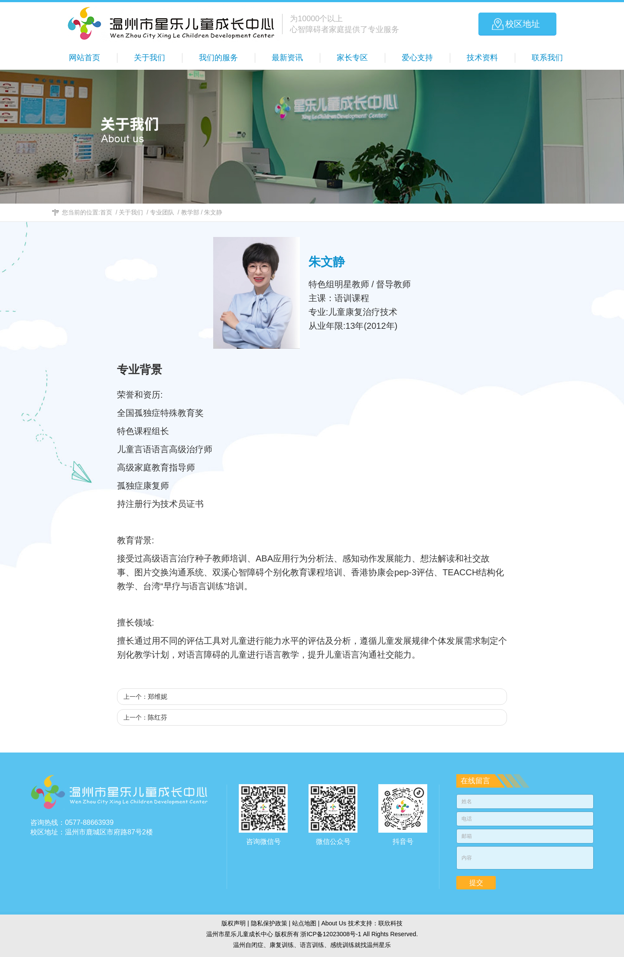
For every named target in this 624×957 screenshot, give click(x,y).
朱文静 (213, 212)
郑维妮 (157, 696)
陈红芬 (157, 717)
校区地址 (522, 24)
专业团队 (162, 212)
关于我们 (131, 212)
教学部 (190, 212)
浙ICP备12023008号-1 (330, 934)
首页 (106, 212)
